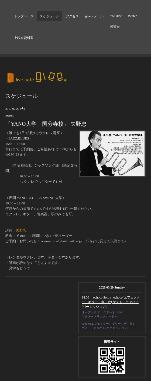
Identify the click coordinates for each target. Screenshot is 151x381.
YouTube (116, 16)
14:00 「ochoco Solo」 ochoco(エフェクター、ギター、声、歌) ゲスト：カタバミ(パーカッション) (111, 302)
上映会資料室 (23, 38)
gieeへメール (94, 16)
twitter (132, 16)
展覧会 (115, 27)
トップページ (23, 16)
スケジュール (49, 16)
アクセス (72, 16)
